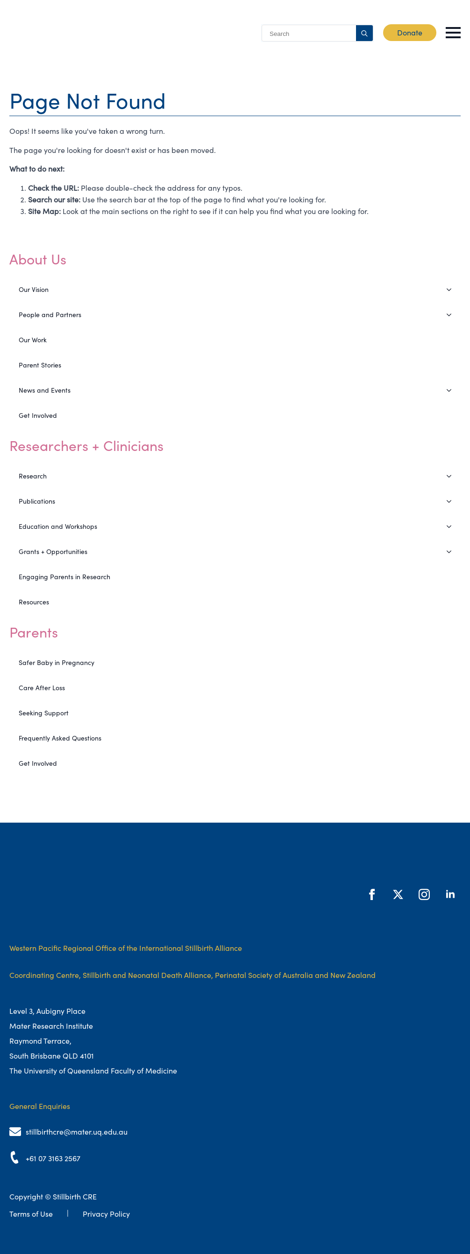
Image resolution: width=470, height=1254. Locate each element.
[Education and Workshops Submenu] (452, 526)
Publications (37, 501)
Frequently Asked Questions (60, 738)
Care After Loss (42, 688)
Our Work (33, 340)
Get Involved (38, 415)
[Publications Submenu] (452, 501)
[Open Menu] (453, 32)
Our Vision (34, 289)
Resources (34, 602)
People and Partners (50, 315)
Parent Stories (40, 365)
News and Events (45, 390)
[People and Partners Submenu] (452, 314)
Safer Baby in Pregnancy (56, 662)
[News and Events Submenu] (452, 390)
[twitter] (398, 894)
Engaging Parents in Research (64, 577)
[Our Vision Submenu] (452, 289)
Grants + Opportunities (53, 551)
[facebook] (372, 894)
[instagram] (424, 894)
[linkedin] (450, 894)
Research (33, 476)
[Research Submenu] (452, 476)
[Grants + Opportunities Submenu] (452, 551)
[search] (364, 33)
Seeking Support (44, 713)
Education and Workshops (58, 526)
